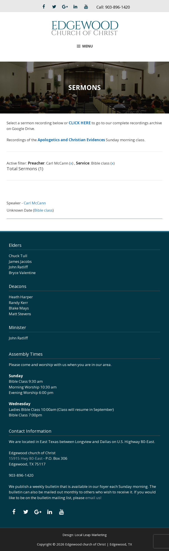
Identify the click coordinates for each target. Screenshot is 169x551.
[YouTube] (85, 6)
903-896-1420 (117, 7)
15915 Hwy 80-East (25, 458)
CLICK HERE (80, 122)
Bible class (43, 210)
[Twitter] (54, 6)
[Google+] (64, 6)
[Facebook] (43, 6)
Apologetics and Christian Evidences (71, 139)
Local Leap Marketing (91, 535)
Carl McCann (35, 202)
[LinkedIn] (75, 6)
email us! (93, 497)
